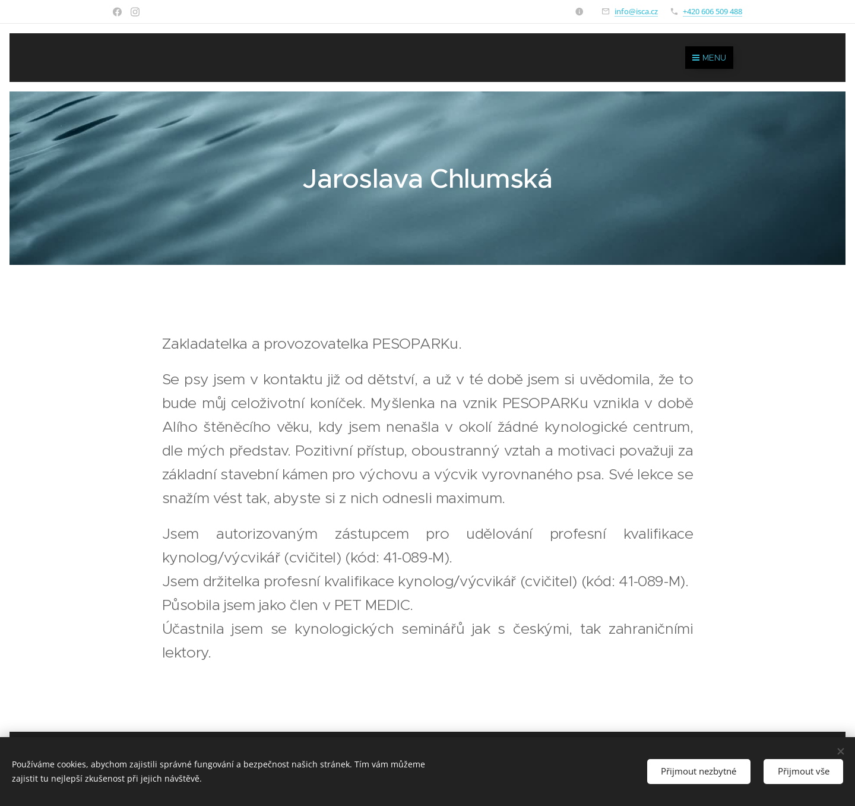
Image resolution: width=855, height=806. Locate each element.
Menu (709, 57)
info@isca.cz (636, 11)
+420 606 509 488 (712, 11)
